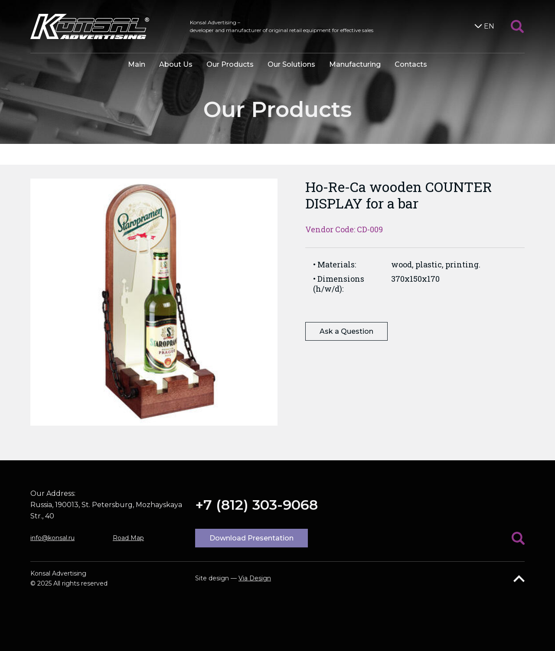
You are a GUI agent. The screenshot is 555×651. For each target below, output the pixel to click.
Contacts (411, 64)
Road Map (128, 538)
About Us (176, 64)
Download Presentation (251, 538)
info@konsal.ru (52, 538)
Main (136, 64)
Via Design (254, 578)
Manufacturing (355, 64)
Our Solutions (291, 64)
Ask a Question (346, 331)
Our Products (230, 64)
